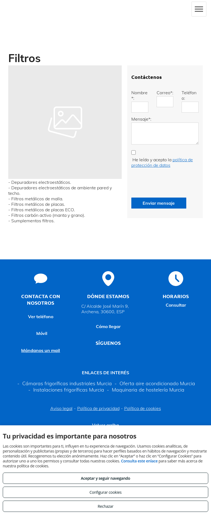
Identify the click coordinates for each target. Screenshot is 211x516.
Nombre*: (139, 95)
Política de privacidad (98, 408)
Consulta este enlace (139, 461)
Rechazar (105, 506)
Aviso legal (61, 408)
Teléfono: (189, 95)
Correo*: (165, 92)
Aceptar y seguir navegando (105, 478)
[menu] (199, 9)
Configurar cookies (106, 492)
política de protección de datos (162, 162)
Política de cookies (142, 408)
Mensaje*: (141, 119)
